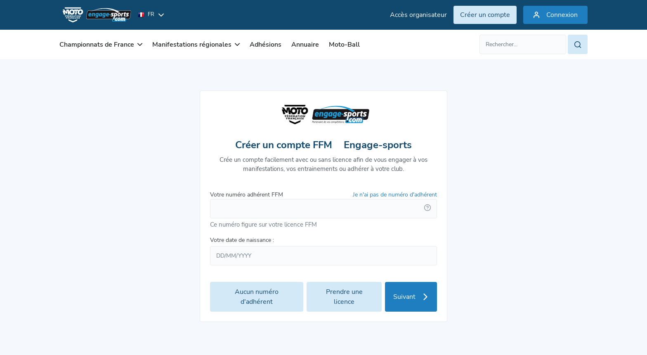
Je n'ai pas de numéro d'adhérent (395, 195)
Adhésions (265, 44)
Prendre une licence (344, 296)
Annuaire (305, 44)
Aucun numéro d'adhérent (257, 296)
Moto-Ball (344, 44)
